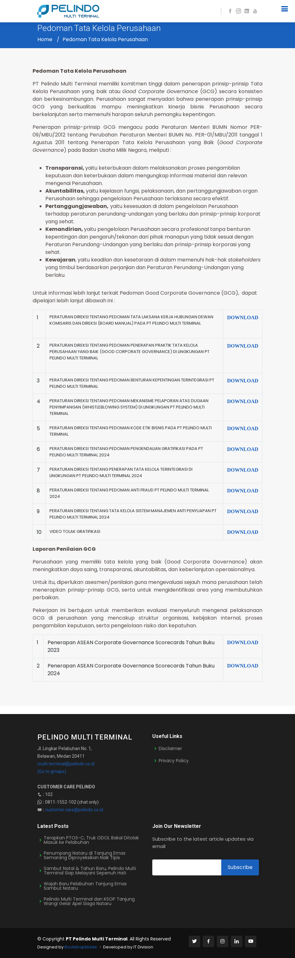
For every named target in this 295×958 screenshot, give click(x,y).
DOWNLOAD (242, 317)
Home (44, 39)
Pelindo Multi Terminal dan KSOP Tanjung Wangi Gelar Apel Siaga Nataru (89, 901)
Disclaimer (170, 748)
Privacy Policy (174, 760)
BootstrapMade (80, 947)
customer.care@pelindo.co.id (74, 809)
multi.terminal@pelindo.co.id (66, 763)
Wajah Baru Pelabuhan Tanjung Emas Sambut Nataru (85, 885)
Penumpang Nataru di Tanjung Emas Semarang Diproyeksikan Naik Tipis (84, 855)
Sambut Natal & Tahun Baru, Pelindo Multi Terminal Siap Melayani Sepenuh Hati (90, 870)
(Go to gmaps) (51, 771)
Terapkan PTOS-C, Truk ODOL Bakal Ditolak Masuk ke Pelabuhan (91, 840)
